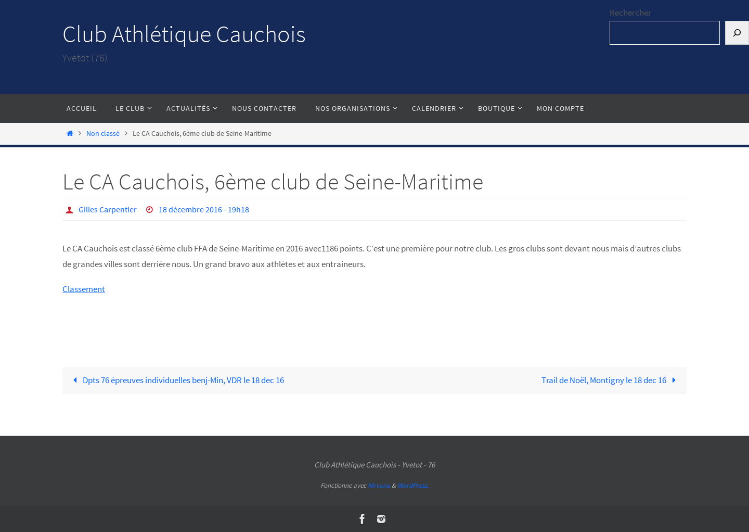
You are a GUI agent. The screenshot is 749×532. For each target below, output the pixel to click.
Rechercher (630, 12)
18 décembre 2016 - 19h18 (204, 209)
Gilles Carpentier (108, 209)
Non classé (103, 133)
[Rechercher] (737, 33)
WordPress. (413, 485)
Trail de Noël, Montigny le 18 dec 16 (610, 380)
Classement (83, 289)
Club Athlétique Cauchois (184, 34)
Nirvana (379, 485)
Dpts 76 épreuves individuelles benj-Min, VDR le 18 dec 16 (176, 380)
